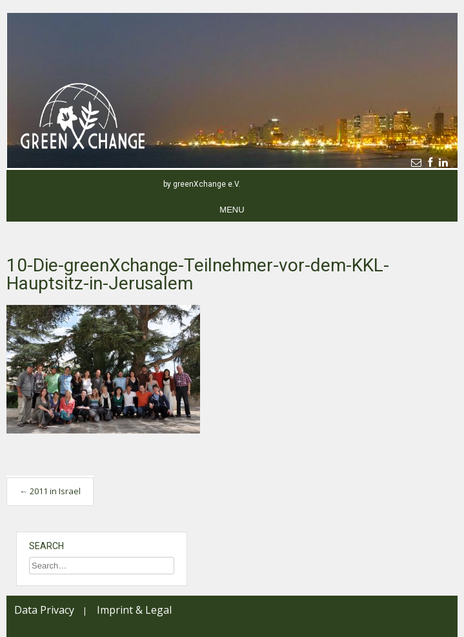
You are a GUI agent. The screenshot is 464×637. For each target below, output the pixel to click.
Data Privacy (44, 610)
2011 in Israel (50, 491)
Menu (231, 209)
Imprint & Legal (134, 610)
